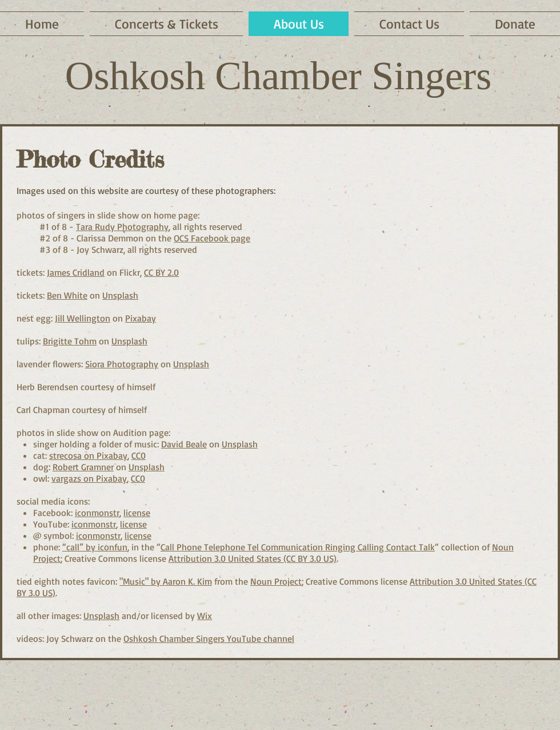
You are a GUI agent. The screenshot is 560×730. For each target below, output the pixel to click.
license (136, 512)
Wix (204, 615)
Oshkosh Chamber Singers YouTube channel (208, 638)
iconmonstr (97, 512)
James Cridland (76, 272)
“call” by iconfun (94, 547)
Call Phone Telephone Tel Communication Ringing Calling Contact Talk (298, 547)
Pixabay (140, 318)
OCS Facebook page (212, 238)
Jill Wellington (82, 318)
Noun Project (276, 581)
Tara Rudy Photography (122, 226)
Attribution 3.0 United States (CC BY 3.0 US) (253, 558)
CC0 (138, 455)
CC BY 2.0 (161, 272)
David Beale (184, 444)
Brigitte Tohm (70, 341)
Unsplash (120, 295)
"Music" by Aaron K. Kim (165, 581)
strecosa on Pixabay (88, 455)
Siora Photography (121, 364)
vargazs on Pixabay (89, 478)
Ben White (67, 295)
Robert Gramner (83, 467)
